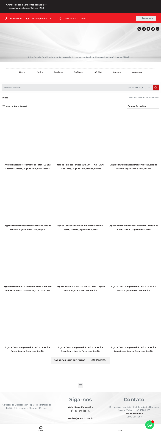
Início (5, 89)
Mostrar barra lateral (17, 98)
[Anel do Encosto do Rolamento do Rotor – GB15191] (27, 129)
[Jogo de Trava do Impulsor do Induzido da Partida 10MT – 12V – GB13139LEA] (134, 312)
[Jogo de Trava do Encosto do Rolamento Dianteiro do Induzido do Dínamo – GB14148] (134, 190)
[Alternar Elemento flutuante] (149, 424)
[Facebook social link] (72, 404)
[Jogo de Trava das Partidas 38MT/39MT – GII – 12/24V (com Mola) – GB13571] (80, 129)
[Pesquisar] (80, 79)
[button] (80, 378)
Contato (117, 64)
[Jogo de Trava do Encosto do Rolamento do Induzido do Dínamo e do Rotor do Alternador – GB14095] (27, 251)
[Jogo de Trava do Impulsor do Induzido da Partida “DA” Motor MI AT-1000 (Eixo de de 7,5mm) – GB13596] (27, 312)
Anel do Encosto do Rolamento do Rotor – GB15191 (27, 156)
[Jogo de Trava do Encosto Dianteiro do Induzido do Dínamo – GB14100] (27, 190)
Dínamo (118, 161)
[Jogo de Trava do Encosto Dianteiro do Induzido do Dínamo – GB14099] (134, 129)
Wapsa (149, 161)
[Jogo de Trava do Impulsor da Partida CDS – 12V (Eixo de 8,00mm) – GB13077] (80, 251)
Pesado (48, 161)
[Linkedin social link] (85, 404)
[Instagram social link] (80, 404)
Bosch (18, 161)
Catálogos (78, 64)
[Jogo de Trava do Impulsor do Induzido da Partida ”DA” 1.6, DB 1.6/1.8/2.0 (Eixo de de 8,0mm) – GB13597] (134, 251)
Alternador (8, 161)
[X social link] (76, 404)
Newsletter (137, 64)
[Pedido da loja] (143, 98)
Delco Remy (64, 161)
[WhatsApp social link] (89, 404)
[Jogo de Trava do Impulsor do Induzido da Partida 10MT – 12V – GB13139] (80, 312)
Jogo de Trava (30, 161)
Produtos (58, 64)
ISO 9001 (98, 64)
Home (22, 64)
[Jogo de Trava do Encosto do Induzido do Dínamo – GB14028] (80, 190)
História (39, 64)
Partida (91, 161)
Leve (40, 161)
